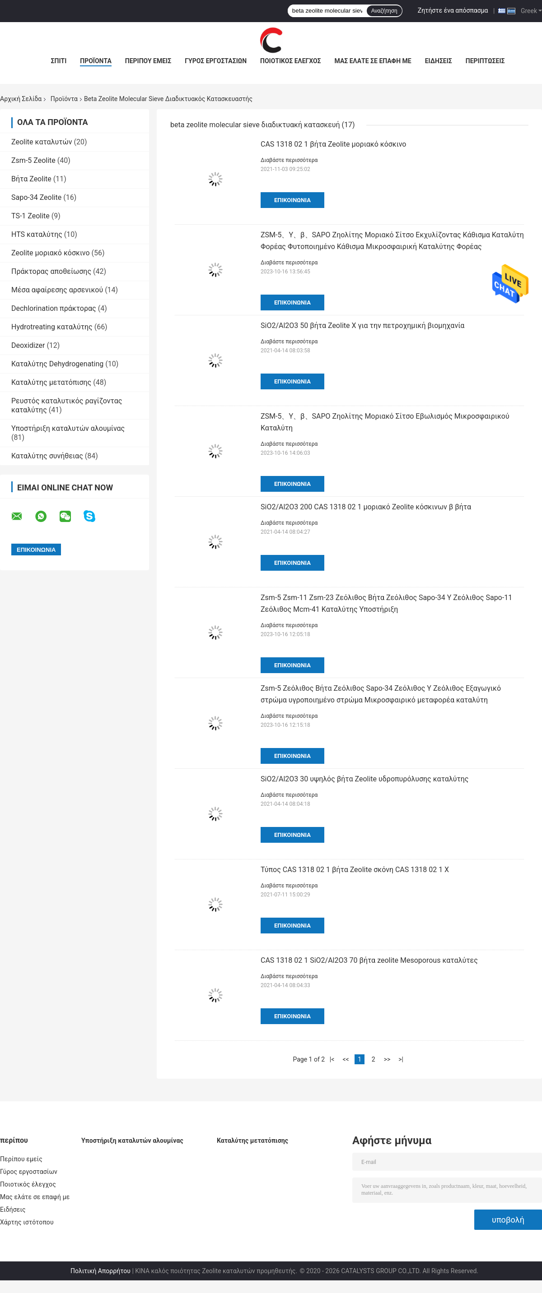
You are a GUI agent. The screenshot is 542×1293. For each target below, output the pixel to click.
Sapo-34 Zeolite (36, 197)
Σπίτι (59, 61)
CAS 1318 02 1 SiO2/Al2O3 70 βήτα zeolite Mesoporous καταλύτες (369, 960)
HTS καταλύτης (36, 234)
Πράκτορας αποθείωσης (51, 271)
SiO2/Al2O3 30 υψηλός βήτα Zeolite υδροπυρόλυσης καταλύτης (364, 779)
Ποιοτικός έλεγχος (290, 61)
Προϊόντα (96, 61)
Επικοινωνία (292, 200)
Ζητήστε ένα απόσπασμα (453, 10)
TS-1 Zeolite (30, 216)
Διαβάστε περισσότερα (289, 160)
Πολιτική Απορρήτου (100, 1271)
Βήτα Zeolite (31, 179)
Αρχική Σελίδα (21, 98)
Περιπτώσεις (485, 61)
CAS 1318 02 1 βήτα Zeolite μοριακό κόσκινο (333, 144)
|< (332, 1059)
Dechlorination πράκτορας (53, 308)
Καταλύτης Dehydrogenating (57, 364)
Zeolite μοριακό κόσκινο (50, 253)
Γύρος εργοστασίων (216, 61)
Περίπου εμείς (148, 61)
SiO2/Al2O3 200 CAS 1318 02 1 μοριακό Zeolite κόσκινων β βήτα (366, 507)
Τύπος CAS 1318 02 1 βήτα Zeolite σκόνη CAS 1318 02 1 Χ (355, 869)
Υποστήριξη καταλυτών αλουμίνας (68, 428)
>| (400, 1059)
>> (387, 1059)
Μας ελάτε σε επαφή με (373, 61)
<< (345, 1059)
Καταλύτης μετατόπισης (51, 382)
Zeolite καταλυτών (41, 142)
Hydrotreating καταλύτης (52, 327)
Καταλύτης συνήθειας (47, 456)
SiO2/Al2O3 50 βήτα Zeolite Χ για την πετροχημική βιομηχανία (362, 325)
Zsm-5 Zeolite (33, 160)
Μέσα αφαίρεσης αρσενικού (57, 290)
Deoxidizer (28, 345)
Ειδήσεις (438, 61)
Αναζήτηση (384, 11)
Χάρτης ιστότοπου (27, 1222)
